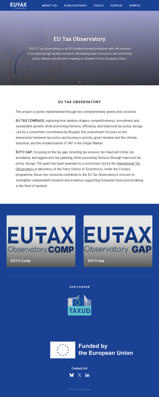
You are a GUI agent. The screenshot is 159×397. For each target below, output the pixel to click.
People (116, 5)
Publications (75, 5)
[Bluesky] (72, 375)
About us (49, 5)
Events (134, 5)
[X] (79, 375)
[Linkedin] (87, 375)
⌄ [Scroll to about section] (79, 81)
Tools (98, 5)
